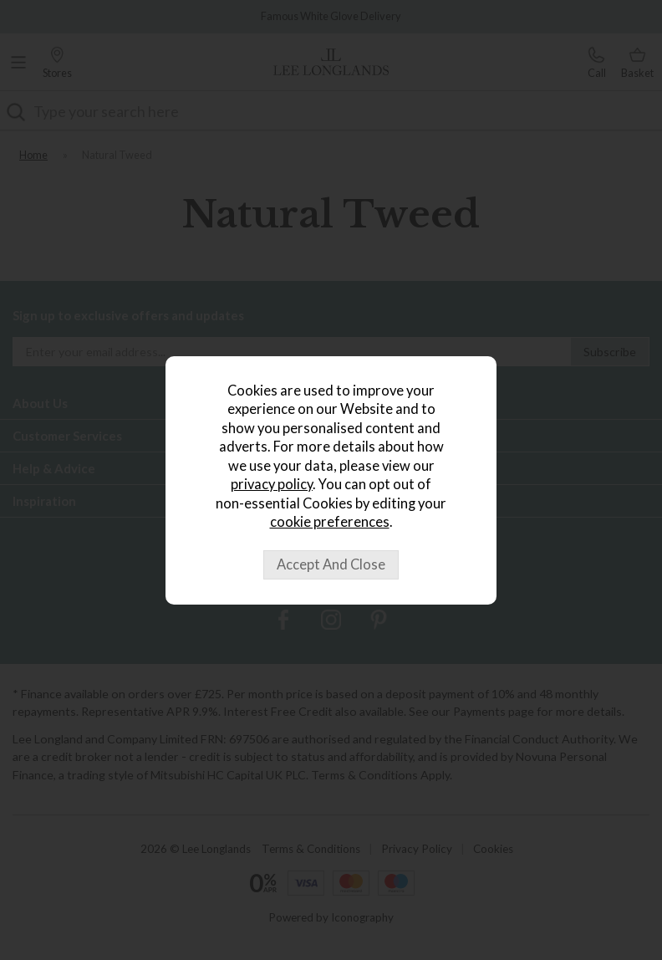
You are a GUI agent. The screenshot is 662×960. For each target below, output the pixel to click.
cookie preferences (330, 521)
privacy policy (272, 484)
